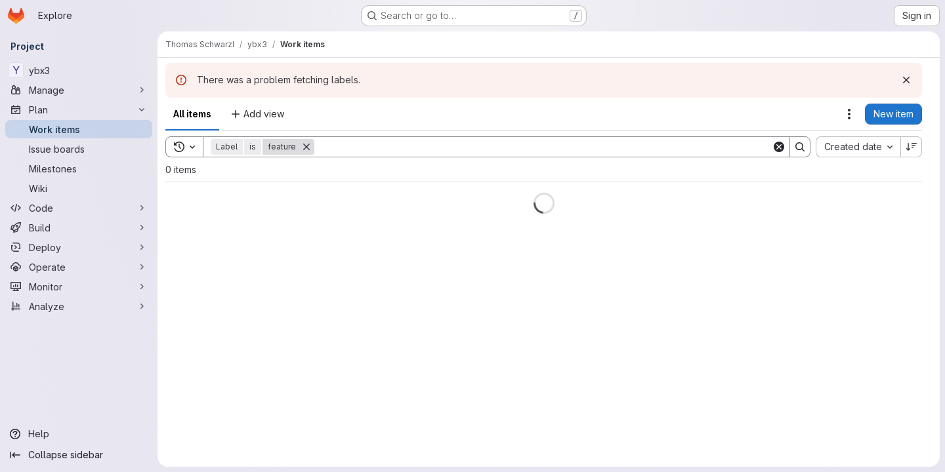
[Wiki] (78, 188)
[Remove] (306, 147)
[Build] (78, 227)
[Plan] (78, 109)
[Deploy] (78, 247)
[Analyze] (78, 306)
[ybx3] (78, 70)
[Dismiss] (906, 80)
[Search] (543, 147)
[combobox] (858, 146)
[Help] (78, 434)
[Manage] (78, 90)
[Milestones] (78, 168)
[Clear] (779, 147)
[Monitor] (78, 286)
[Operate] (78, 267)
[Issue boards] (78, 149)
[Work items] (78, 129)
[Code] (78, 208)
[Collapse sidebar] (78, 455)
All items (192, 113)
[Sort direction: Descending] (911, 146)
